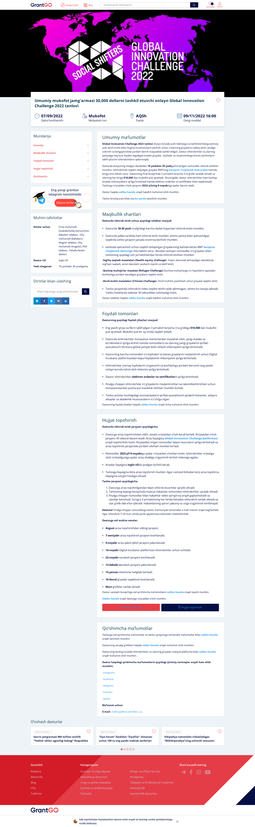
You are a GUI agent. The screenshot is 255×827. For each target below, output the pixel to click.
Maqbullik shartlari (61, 152)
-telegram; (108, 685)
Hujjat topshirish (61, 168)
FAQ (33, 787)
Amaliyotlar (137, 776)
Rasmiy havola (131, 607)
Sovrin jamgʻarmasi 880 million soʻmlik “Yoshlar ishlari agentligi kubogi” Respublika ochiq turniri (61, 738)
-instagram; (108, 672)
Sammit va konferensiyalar (96, 787)
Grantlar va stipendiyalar (95, 771)
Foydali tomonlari (61, 160)
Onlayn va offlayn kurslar (145, 771)
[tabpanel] (62, 735)
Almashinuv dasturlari (93, 776)
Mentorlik (36, 776)
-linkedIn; (107, 691)
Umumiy (61, 145)
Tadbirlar (36, 793)
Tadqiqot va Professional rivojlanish (152, 782)
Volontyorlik (137, 787)
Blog (33, 782)
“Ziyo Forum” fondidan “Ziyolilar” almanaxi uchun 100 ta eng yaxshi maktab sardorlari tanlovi (125, 738)
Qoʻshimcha (61, 176)
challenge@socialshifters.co (126, 711)
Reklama (36, 771)
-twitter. (106, 698)
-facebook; (108, 678)
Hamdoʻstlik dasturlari (143, 793)
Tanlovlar (86, 793)
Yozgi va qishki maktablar (95, 782)
